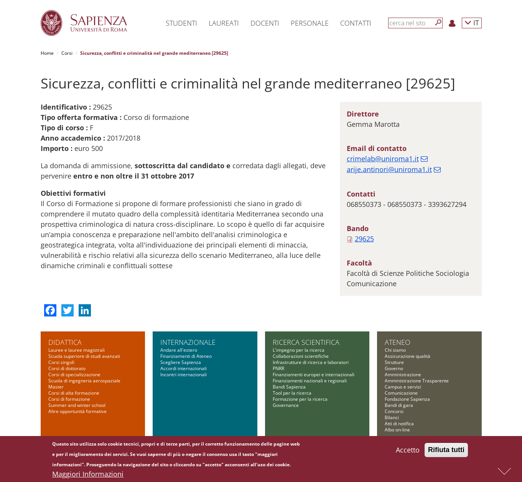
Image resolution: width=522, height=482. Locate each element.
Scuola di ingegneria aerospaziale (84, 380)
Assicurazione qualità (407, 356)
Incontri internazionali (183, 374)
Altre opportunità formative (77, 411)
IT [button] (471, 22)
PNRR (278, 368)
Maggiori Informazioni (88, 474)
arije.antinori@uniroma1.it (389, 169)
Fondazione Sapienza (407, 399)
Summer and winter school (76, 405)
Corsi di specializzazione (74, 374)
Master (56, 387)
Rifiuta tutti (446, 450)
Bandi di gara (399, 405)
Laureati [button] (224, 23)
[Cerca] (438, 22)
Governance (286, 405)
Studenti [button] (181, 23)
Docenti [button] (264, 23)
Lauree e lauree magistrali (76, 350)
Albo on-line (397, 429)
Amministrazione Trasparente (417, 380)
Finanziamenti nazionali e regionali (310, 380)
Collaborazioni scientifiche (301, 356)
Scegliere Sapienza (180, 362)
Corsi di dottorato (67, 368)
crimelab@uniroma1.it (383, 158)
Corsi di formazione (69, 399)
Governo (394, 368)
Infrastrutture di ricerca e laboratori (311, 362)
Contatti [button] (355, 23)
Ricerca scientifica (306, 342)
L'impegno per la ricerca (298, 350)
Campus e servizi (403, 387)
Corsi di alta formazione (73, 393)
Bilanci (392, 417)
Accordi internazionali (183, 368)
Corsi (66, 53)
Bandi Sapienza (289, 387)
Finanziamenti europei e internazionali (313, 374)
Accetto (408, 450)
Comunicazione (401, 393)
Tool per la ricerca (292, 393)
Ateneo (397, 342)
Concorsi (394, 411)
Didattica (65, 342)
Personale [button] (310, 23)
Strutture (394, 362)
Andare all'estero (178, 350)
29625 (364, 238)
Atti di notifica (399, 423)
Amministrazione (403, 374)
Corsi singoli (61, 362)
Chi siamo (395, 350)
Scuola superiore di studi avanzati (84, 356)
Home (47, 53)
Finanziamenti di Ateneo (186, 356)
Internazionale (188, 342)
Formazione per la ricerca (300, 399)
